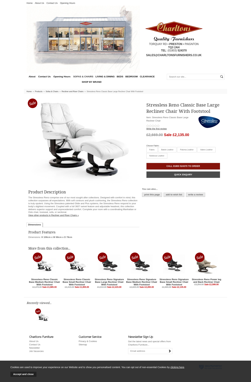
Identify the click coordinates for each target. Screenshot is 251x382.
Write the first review (156, 128)
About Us (39, 3)
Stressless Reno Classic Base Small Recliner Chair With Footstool (77, 282)
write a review (195, 194)
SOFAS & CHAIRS (83, 76)
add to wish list (174, 194)
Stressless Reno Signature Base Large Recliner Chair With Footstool (109, 282)
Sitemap (83, 344)
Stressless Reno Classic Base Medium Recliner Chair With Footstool (44, 282)
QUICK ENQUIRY (183, 174)
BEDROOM (131, 76)
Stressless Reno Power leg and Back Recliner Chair (206, 280)
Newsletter (34, 348)
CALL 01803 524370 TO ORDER (183, 166)
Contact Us (52, 3)
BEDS (120, 76)
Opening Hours (67, 3)
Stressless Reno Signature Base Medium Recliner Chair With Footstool (141, 282)
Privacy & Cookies (88, 341)
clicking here (177, 367)
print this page (152, 194)
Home (30, 3)
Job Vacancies (36, 351)
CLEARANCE (147, 76)
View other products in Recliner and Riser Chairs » (53, 215)
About (32, 76)
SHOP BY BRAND (92, 82)
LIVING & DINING (105, 76)
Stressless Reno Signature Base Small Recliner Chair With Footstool (174, 282)
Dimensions (34, 224)
